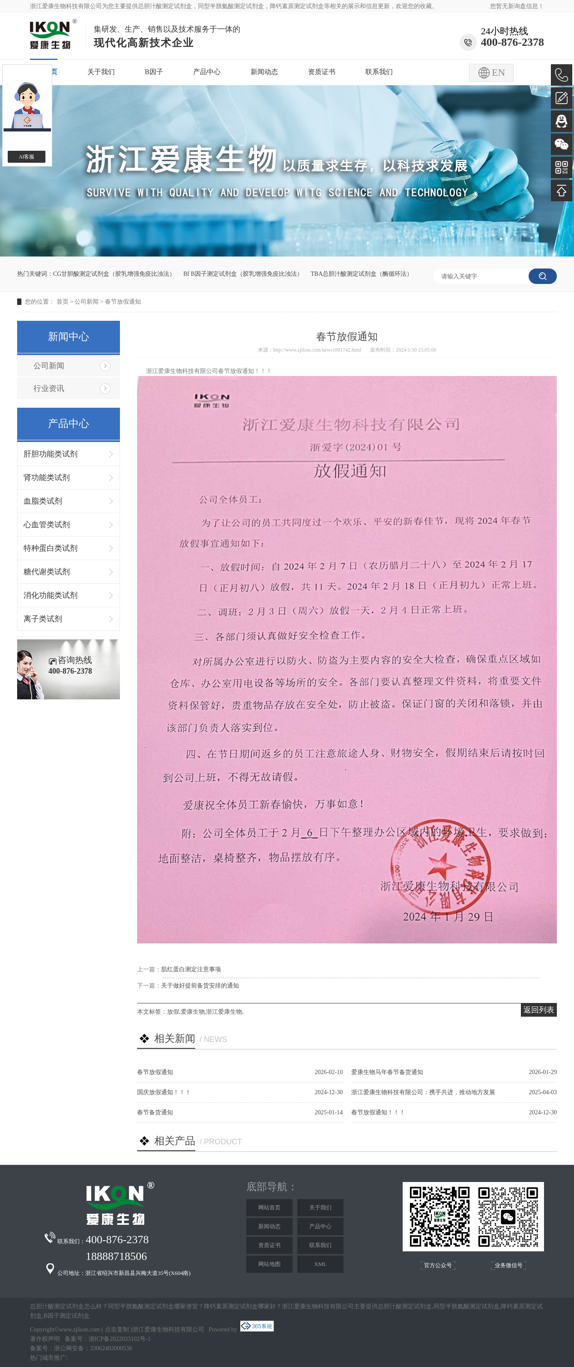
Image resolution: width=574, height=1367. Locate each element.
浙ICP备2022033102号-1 (120, 1339)
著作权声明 (45, 1339)
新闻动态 (264, 71)
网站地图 (269, 1264)
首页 (63, 301)
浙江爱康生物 (224, 1012)
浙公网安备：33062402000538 (93, 1348)
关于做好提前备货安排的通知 (200, 985)
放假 (173, 1012)
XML (320, 1264)
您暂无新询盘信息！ (517, 6)
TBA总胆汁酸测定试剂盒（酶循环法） (362, 274)
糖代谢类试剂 (47, 571)
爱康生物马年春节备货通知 (387, 1072)
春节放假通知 (123, 301)
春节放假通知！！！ (378, 1112)
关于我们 (101, 71)
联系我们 (379, 71)
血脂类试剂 (43, 501)
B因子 (154, 71)
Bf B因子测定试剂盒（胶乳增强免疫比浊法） (243, 274)
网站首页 (269, 1207)
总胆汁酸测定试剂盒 (165, 6)
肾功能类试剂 (47, 477)
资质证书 (321, 71)
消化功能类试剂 (51, 595)
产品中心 (207, 71)
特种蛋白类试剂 (51, 548)
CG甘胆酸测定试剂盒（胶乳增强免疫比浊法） (114, 274)
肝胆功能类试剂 (51, 454)
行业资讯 (48, 388)
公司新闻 (87, 301)
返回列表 (538, 1010)
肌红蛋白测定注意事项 (191, 969)
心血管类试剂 (47, 524)
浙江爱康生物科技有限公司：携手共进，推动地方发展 (423, 1092)
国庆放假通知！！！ (164, 1092)
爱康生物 (193, 1012)
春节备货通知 (155, 1112)
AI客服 (27, 157)
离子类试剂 (43, 619)
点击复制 (117, 1329)
